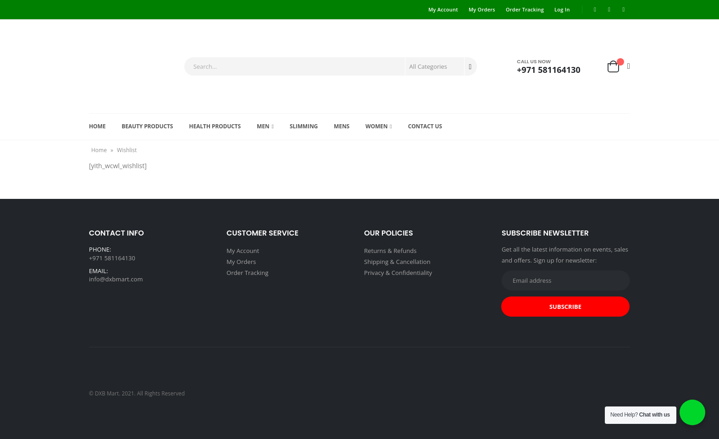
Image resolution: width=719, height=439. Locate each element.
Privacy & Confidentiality (398, 273)
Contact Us (425, 126)
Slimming (304, 126)
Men (263, 126)
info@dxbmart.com (116, 279)
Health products (215, 126)
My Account (443, 9)
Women (376, 126)
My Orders (482, 9)
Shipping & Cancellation (397, 262)
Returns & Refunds (390, 251)
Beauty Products (147, 126)
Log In (562, 9)
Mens (341, 126)
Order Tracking (525, 9)
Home (97, 126)
